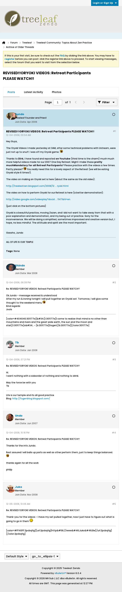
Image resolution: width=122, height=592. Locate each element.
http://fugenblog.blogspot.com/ (31, 398)
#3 (114, 359)
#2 (114, 282)
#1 (114, 131)
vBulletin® (60, 573)
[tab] (11, 92)
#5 (114, 503)
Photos (56, 92)
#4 (114, 432)
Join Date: (21, 121)
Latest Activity (33, 92)
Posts (11, 92)
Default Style (16, 556)
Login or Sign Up (105, 2)
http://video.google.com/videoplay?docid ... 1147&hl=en (38, 199)
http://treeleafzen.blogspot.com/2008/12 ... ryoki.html (37, 185)
